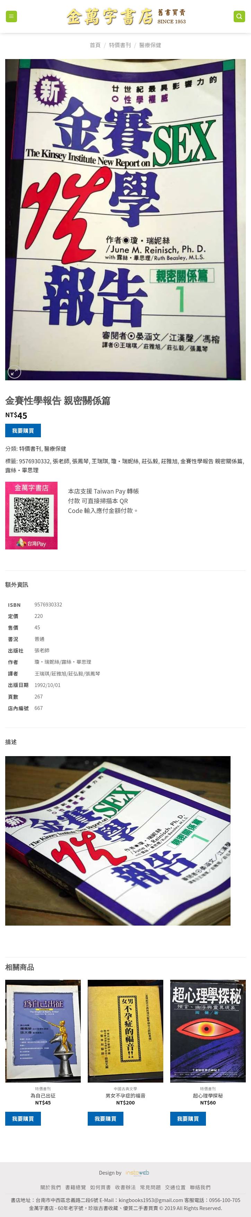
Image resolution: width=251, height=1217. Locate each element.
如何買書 (100, 1187)
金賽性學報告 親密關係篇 (211, 461)
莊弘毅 (149, 461)
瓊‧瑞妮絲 (125, 461)
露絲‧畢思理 (21, 470)
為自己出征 (43, 1095)
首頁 (95, 45)
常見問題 (150, 1187)
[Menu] (11, 16)
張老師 (61, 461)
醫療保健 (150, 45)
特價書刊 (120, 45)
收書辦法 (125, 1187)
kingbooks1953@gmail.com (151, 1199)
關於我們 (50, 1187)
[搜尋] (239, 16)
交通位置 (175, 1187)
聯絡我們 (200, 1187)
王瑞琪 (100, 461)
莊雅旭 (169, 461)
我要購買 (23, 430)
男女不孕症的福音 (125, 1095)
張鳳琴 (80, 461)
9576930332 (34, 461)
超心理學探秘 (208, 1095)
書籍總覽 (75, 1187)
